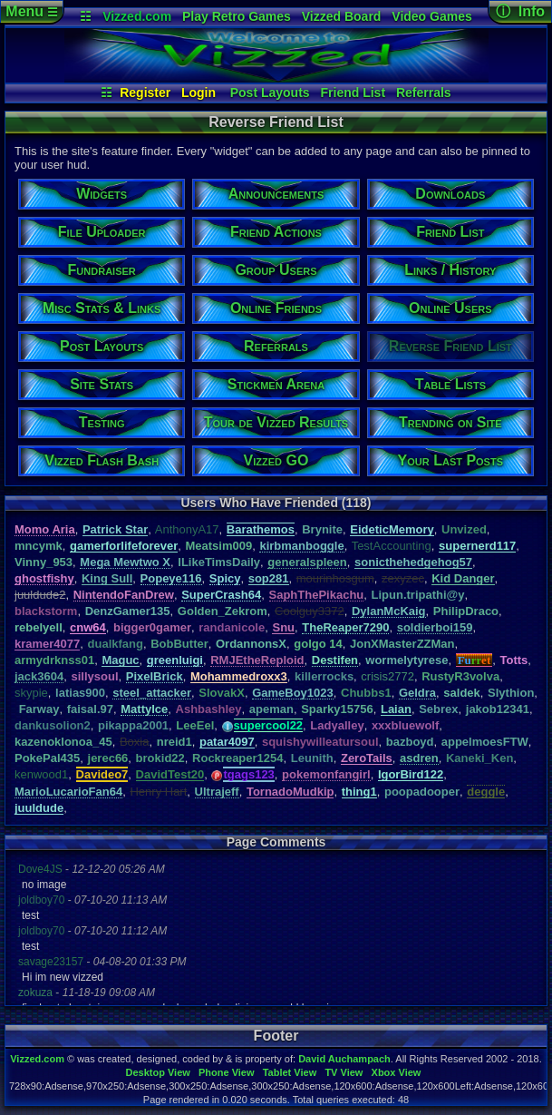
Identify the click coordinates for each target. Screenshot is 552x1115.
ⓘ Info (520, 11)
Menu (31, 11)
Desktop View (157, 1072)
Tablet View (290, 1072)
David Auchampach (344, 1058)
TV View (343, 1072)
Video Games (431, 16)
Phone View (227, 1072)
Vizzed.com (136, 16)
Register (145, 92)
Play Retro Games (236, 16)
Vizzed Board (342, 16)
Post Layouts (270, 92)
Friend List (353, 92)
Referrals (423, 92)
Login (198, 92)
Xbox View (396, 1072)
